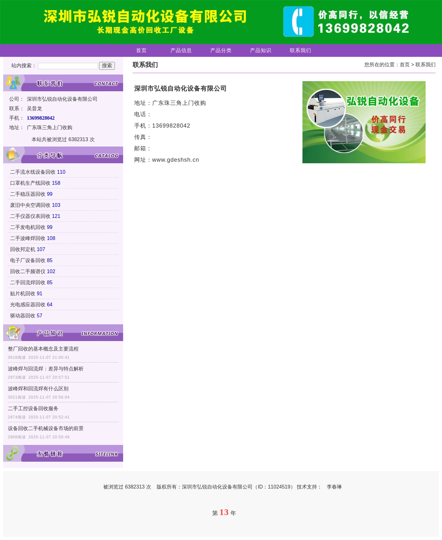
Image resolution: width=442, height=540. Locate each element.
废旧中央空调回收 (30, 205)
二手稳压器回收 (27, 194)
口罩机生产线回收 (30, 183)
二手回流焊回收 (27, 282)
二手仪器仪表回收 (30, 216)
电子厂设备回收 (27, 260)
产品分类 (221, 50)
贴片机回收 (22, 293)
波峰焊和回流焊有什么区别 (38, 388)
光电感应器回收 (27, 304)
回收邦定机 (22, 249)
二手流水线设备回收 (33, 172)
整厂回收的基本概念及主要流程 (43, 348)
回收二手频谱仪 (27, 271)
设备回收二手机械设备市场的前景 (46, 428)
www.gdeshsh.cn (175, 160)
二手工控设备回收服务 (33, 408)
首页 (141, 50)
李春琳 (334, 486)
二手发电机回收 (27, 227)
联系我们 (300, 50)
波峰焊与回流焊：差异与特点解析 (46, 368)
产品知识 (261, 50)
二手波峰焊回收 (27, 238)
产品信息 (181, 50)
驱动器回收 (22, 315)
